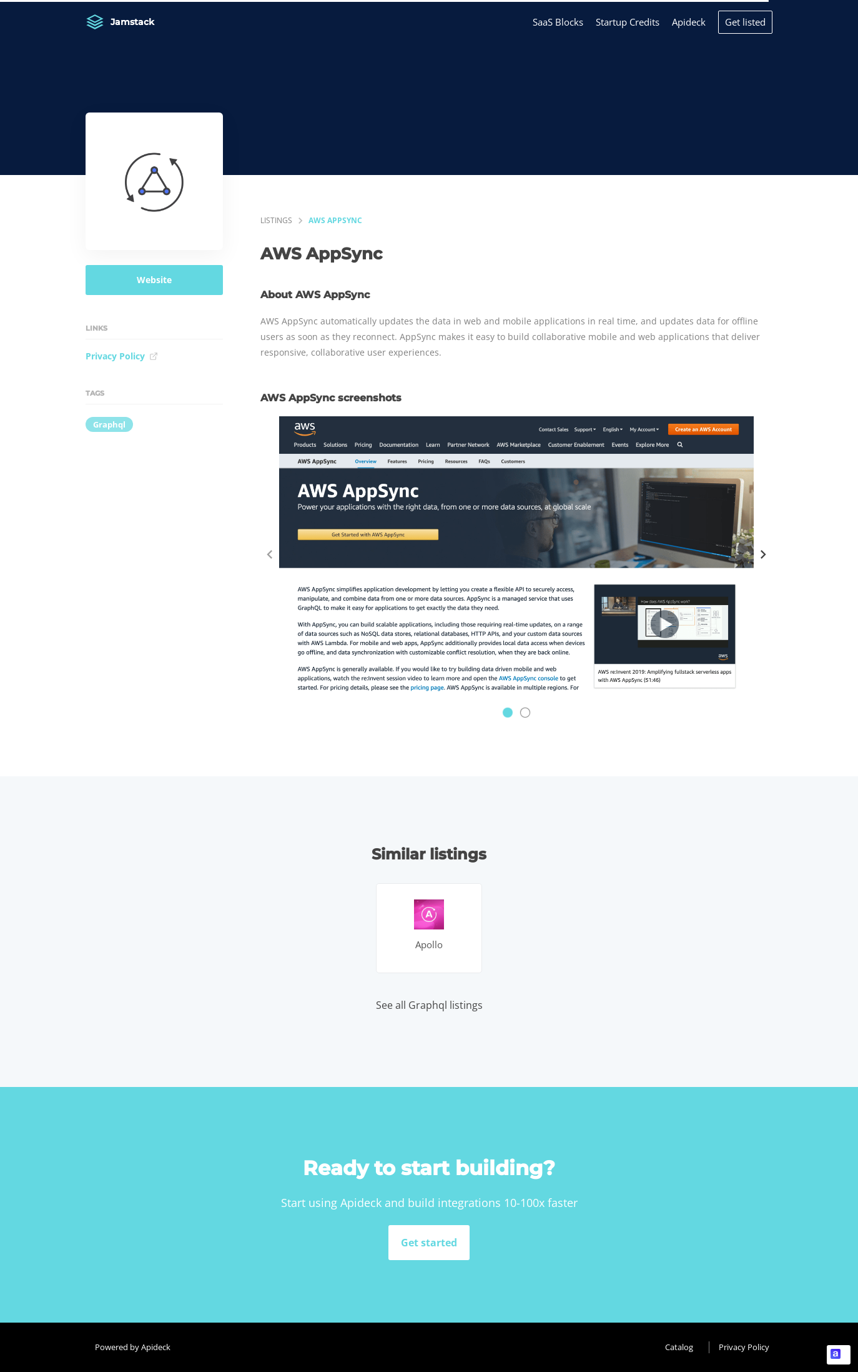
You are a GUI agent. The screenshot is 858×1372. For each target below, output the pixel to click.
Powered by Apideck (132, 1347)
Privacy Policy (122, 356)
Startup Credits (627, 22)
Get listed (745, 22)
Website (154, 280)
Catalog (679, 1347)
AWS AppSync (335, 220)
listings (276, 220)
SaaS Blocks (558, 22)
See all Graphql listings (429, 1005)
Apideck (689, 22)
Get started (429, 1242)
